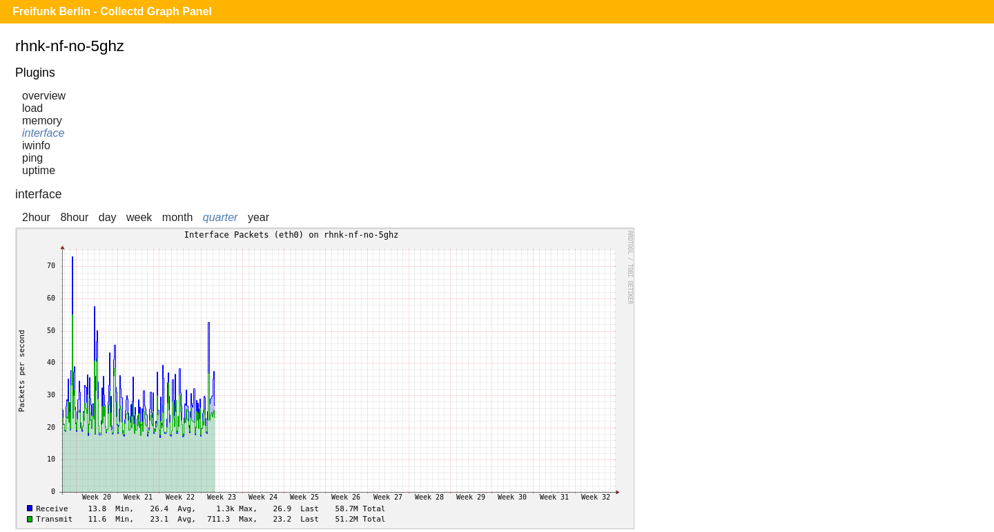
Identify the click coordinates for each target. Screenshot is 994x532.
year (258, 217)
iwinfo (36, 145)
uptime (38, 170)
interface (43, 133)
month (177, 217)
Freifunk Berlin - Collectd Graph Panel (112, 11)
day (108, 217)
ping (32, 158)
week (139, 217)
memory (42, 120)
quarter (220, 217)
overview (44, 96)
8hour (74, 217)
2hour (36, 217)
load (32, 108)
